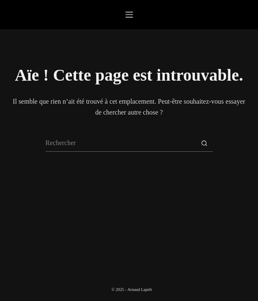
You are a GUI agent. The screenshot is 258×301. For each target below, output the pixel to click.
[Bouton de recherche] (204, 143)
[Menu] (129, 14)
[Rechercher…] (121, 143)
